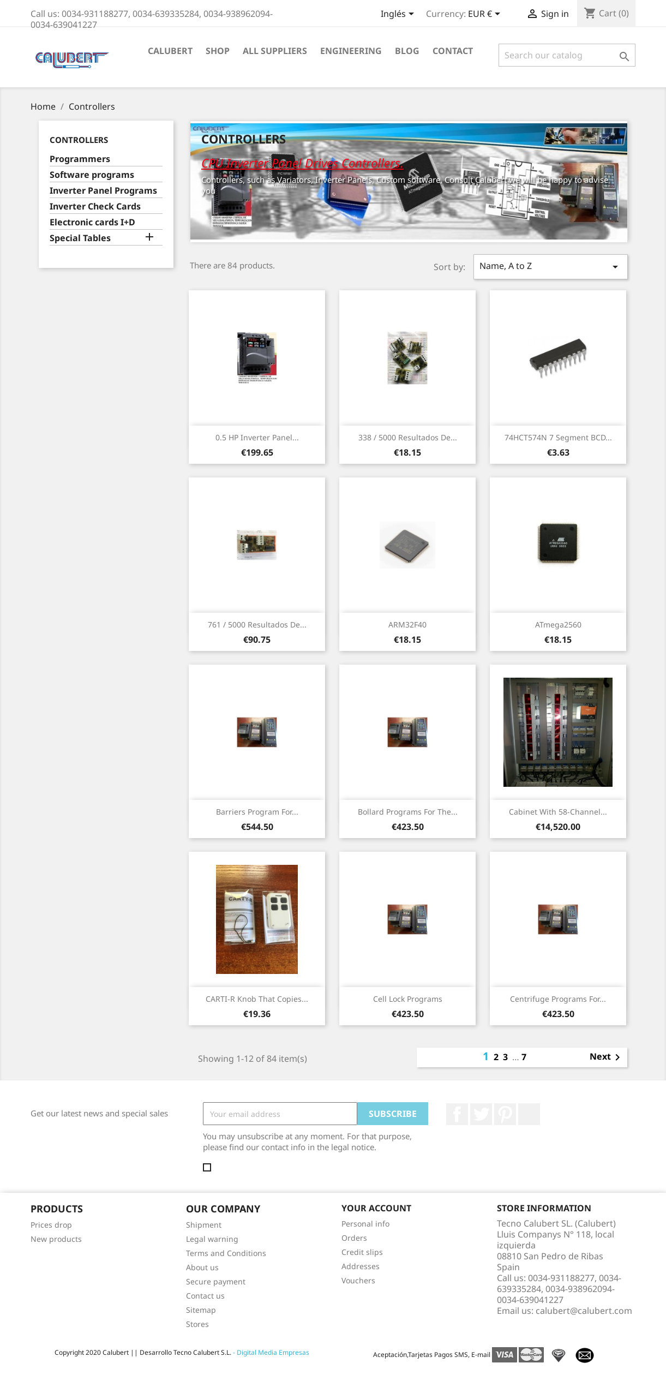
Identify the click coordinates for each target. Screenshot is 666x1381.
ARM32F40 (407, 624)
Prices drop (51, 1224)
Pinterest (505, 1114)
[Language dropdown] (399, 14)
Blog (407, 51)
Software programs (92, 175)
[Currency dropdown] (486, 14)
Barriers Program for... (257, 811)
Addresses (360, 1266)
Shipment (203, 1224)
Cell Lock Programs (407, 999)
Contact (453, 51)
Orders (354, 1238)
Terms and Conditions (226, 1253)
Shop (218, 51)
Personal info (365, 1223)
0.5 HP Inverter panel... (257, 437)
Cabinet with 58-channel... (558, 811)
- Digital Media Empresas (270, 1352)
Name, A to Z (550, 266)
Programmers (80, 159)
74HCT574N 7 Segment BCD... (558, 437)
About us (202, 1267)
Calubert (170, 51)
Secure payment (215, 1281)
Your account (376, 1208)
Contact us (205, 1295)
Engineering (351, 51)
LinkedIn (529, 1114)
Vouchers (358, 1280)
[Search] (567, 55)
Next (607, 1057)
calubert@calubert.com (584, 1311)
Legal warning (212, 1239)
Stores (197, 1324)
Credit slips (362, 1252)
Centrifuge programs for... (558, 999)
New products (56, 1239)
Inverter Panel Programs (103, 190)
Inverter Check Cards (95, 206)
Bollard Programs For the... (408, 811)
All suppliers (275, 51)
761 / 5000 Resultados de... (257, 624)
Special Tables (80, 238)
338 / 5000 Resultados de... (407, 437)
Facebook (457, 1114)
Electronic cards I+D (92, 222)
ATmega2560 (558, 624)
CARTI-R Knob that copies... (257, 999)
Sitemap (201, 1310)
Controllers (79, 139)
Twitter (481, 1114)
